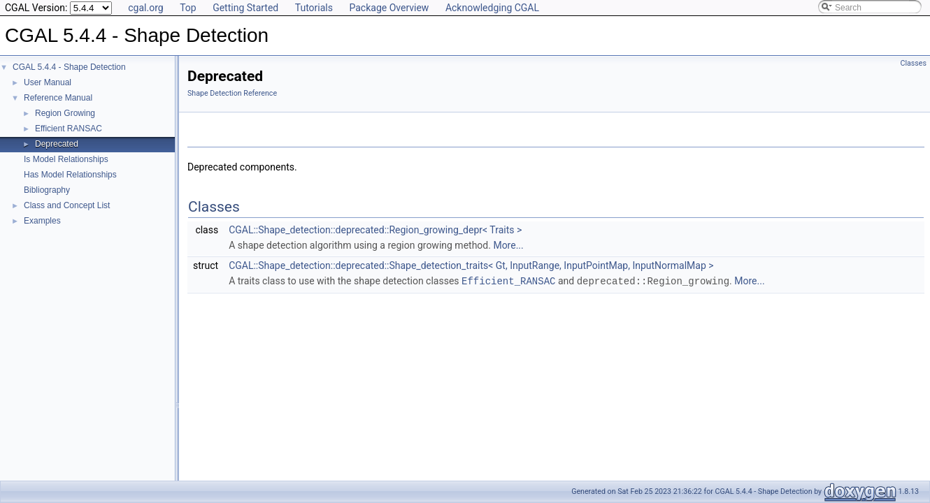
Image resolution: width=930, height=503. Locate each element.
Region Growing (65, 113)
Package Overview (389, 7)
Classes (914, 63)
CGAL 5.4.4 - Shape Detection (69, 67)
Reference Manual (58, 98)
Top (188, 7)
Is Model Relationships (66, 159)
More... (508, 245)
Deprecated (56, 144)
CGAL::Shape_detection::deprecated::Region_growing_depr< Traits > (375, 229)
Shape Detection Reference (232, 93)
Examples (42, 221)
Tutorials (314, 7)
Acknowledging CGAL (492, 7)
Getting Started (245, 7)
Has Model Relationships (70, 175)
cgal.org (145, 7)
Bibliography (47, 190)
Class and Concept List (67, 205)
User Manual (47, 82)
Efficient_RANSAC (508, 280)
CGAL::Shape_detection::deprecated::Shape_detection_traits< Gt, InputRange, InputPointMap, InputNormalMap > (471, 265)
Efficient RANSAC (68, 128)
